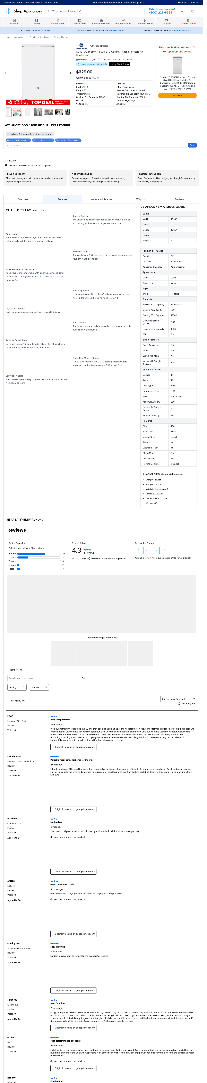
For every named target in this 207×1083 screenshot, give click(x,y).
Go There (177, 95)
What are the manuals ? (43, 140)
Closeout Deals (51, 2)
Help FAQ (182, 2)
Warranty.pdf (151, 503)
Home (8, 37)
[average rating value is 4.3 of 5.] (84, 59)
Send (192, 145)
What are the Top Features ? (68, 140)
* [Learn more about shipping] (143, 2)
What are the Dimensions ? (18, 140)
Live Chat (194, 2)
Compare (106, 59)
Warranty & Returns (101, 199)
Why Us (140, 199)
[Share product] (127, 59)
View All (95, 78)
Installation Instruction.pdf (157, 489)
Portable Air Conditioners (40, 37)
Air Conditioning (20, 37)
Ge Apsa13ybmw (61, 37)
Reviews (179, 199)
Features (62, 200)
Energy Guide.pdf (153, 480)
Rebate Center (32, 2)
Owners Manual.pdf (154, 494)
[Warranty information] (105, 64)
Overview (23, 199)
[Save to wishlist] (117, 59)
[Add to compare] (99, 59)
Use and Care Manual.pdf (156, 498)
